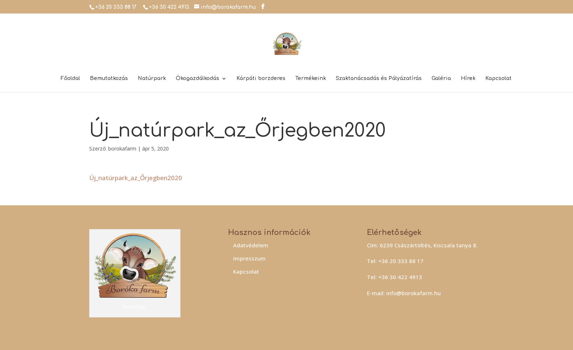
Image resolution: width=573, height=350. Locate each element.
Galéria (441, 78)
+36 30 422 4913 (169, 7)
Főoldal (70, 78)
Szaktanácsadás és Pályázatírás (379, 78)
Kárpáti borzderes (260, 78)
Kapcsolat (498, 78)
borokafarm (122, 148)
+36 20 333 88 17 (116, 7)
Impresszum (249, 258)
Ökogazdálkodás (197, 78)
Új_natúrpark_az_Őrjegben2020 (135, 178)
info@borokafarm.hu (413, 293)
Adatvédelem (250, 245)
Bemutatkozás (109, 78)
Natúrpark (152, 78)
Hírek (468, 78)
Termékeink (310, 78)
